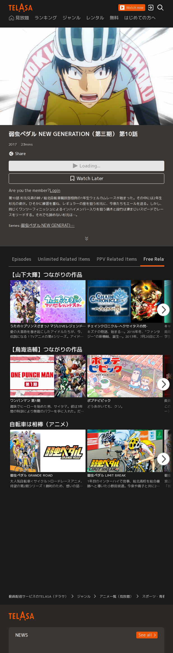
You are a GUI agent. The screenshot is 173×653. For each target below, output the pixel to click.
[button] (131, 7)
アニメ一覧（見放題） (116, 596)
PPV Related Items (117, 259)
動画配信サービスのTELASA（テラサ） (38, 596)
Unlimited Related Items (64, 259)
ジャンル (84, 596)
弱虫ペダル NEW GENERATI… (48, 225)
